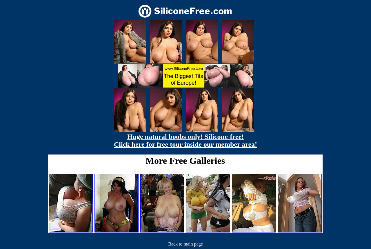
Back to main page (185, 243)
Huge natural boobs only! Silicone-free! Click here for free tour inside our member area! (185, 140)
